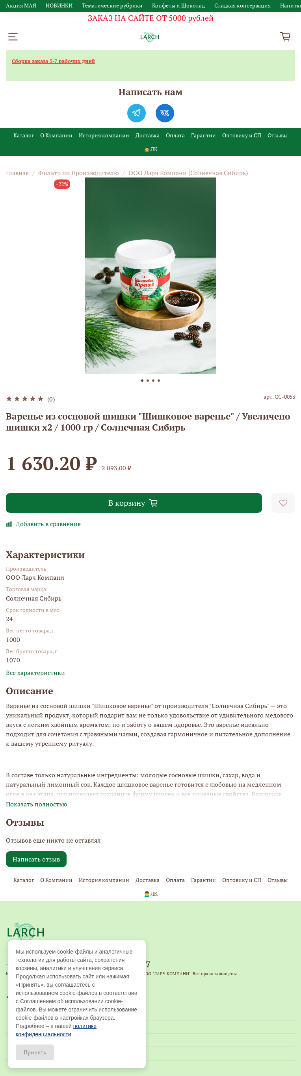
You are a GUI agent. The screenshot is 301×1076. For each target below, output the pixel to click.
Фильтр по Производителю (78, 172)
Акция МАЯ (21, 5)
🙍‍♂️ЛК (150, 149)
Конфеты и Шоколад (178, 5)
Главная (17, 172)
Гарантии (203, 135)
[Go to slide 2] (148, 380)
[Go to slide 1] (142, 380)
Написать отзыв (36, 859)
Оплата (175, 135)
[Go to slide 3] (153, 380)
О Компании (56, 135)
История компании (104, 135)
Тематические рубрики (112, 5)
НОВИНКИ (59, 5)
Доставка (148, 135)
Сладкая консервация (242, 5)
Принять (35, 1052)
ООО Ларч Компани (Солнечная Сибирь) (188, 172)
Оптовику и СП (241, 135)
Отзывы (278, 135)
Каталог (23, 135)
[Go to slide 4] (159, 380)
